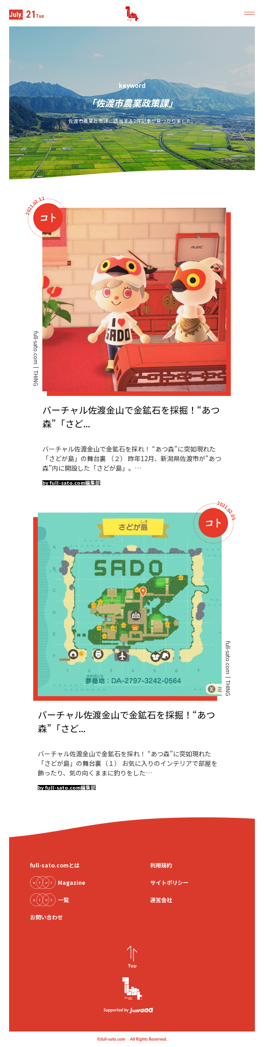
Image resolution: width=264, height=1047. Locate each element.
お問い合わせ (46, 917)
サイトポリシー (169, 882)
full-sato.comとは (55, 865)
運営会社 (161, 899)
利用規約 (161, 865)
